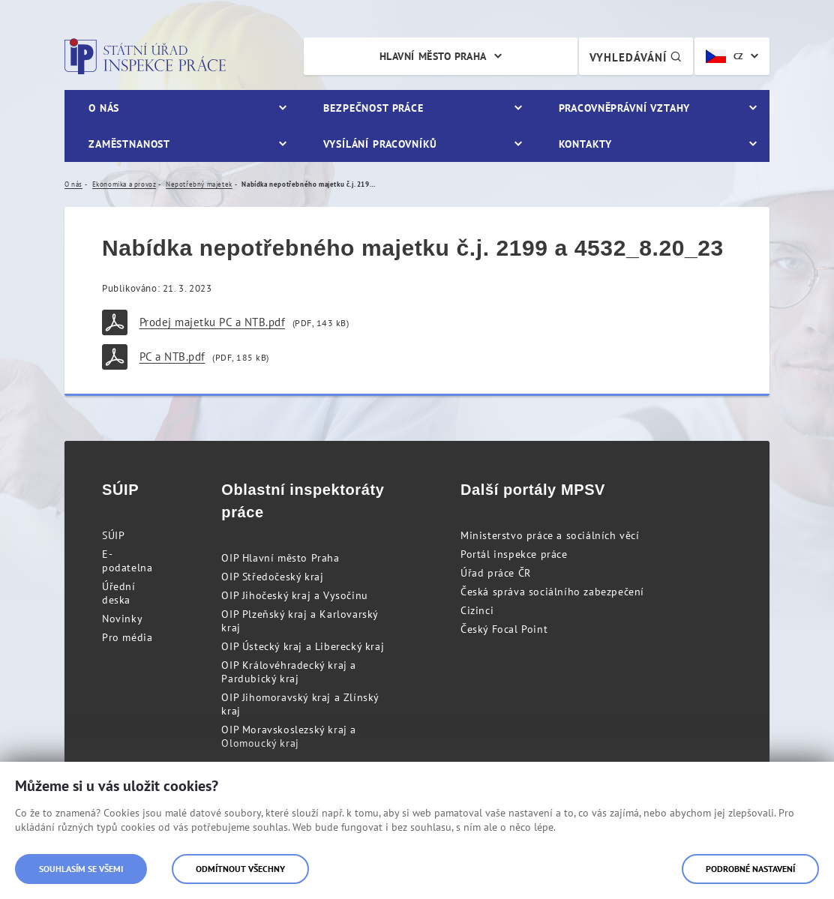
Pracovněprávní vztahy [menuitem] (625, 108)
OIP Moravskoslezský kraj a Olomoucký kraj (288, 736)
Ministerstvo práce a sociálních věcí (550, 535)
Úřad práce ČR (495, 573)
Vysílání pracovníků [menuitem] (380, 144)
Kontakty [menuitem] (585, 144)
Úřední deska (119, 593)
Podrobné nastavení (750, 868)
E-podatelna (127, 560)
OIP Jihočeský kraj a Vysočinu (294, 595)
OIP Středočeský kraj (272, 576)
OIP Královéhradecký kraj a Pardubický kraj (288, 671)
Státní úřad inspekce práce (145, 56)
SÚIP (113, 535)
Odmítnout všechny (240, 868)
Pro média (127, 637)
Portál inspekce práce (514, 554)
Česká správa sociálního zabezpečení (552, 591)
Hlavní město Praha (433, 56)
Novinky (122, 618)
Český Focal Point (504, 629)
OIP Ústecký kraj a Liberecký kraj (302, 646)
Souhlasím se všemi (81, 868)
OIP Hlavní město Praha (280, 558)
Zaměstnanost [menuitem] (129, 144)
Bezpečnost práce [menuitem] (373, 108)
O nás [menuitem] (103, 108)
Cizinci (477, 610)
